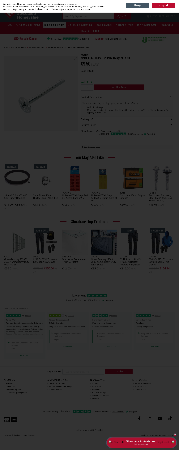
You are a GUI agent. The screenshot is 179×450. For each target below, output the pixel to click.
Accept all (163, 5)
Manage (137, 5)
